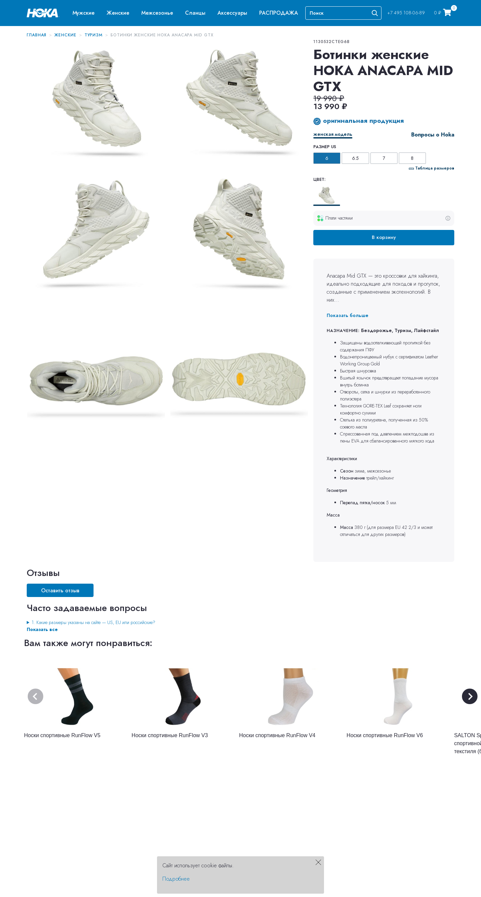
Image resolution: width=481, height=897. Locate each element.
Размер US (324, 147)
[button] (83, 13)
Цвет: (319, 180)
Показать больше (347, 315)
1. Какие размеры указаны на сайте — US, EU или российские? (93, 622)
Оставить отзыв (60, 590)
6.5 (355, 158)
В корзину (384, 237)
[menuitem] (83, 13)
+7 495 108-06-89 (406, 12)
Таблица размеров (431, 168)
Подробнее (176, 879)
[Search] (343, 13)
